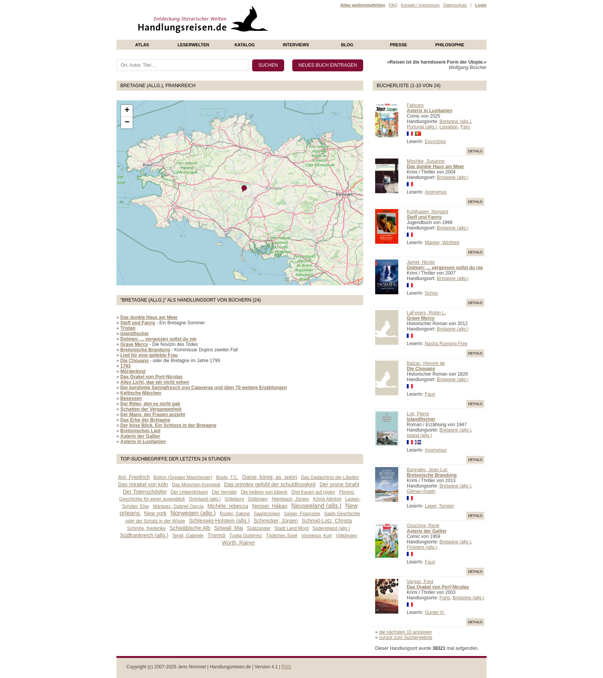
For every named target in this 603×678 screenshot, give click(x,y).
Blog (347, 44)
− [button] (127, 122)
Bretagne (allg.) (455, 121)
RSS (286, 667)
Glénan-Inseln (421, 491)
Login (481, 5)
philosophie (449, 44)
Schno (431, 293)
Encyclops (435, 141)
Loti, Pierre (418, 414)
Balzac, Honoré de (426, 363)
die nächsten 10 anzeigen (405, 632)
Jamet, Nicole (421, 262)
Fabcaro (415, 105)
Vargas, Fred (420, 581)
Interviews (296, 44)
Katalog (244, 44)
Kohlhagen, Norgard (427, 211)
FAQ (393, 5)
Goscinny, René (423, 525)
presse (398, 44)
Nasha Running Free (446, 343)
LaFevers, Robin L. (426, 312)
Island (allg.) (419, 435)
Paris (445, 597)
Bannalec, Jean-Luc (427, 469)
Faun (430, 394)
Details (475, 151)
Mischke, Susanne (426, 161)
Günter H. (435, 612)
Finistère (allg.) (422, 547)
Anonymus (436, 192)
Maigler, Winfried (442, 242)
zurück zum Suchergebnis (405, 637)
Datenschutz (455, 5)
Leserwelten (193, 44)
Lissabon (449, 127)
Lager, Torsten (439, 506)
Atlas (142, 44)
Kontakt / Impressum (420, 5)
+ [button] (127, 110)
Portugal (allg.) (422, 127)
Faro (465, 127)
